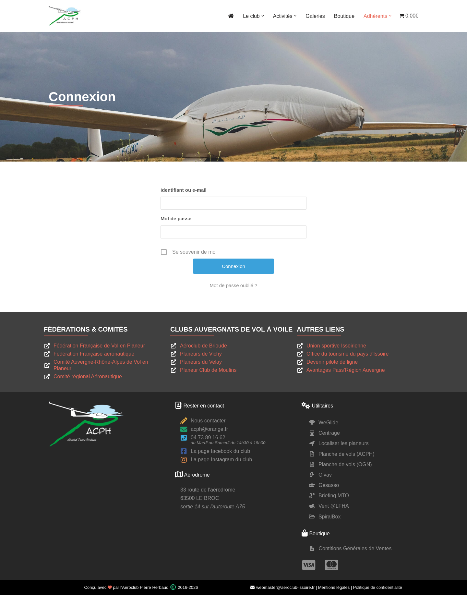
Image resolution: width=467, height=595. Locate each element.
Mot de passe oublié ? (233, 285)
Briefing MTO (333, 495)
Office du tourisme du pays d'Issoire (347, 354)
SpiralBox (329, 516)
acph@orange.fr (209, 429)
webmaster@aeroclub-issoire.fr (282, 587)
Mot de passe (176, 218)
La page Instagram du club (221, 459)
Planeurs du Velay (201, 362)
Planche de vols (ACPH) (346, 454)
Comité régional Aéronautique (88, 376)
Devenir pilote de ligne (332, 362)
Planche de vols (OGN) (345, 464)
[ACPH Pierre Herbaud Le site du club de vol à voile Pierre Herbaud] (65, 16)
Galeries (315, 16)
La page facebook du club (220, 451)
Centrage (329, 433)
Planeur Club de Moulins (208, 370)
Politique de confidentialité (377, 587)
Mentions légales (334, 587)
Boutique (344, 16)
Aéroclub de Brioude (203, 345)
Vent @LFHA (333, 506)
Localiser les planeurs (343, 443)
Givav (325, 475)
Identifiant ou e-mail (184, 190)
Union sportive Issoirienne (336, 345)
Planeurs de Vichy (201, 354)
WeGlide (328, 422)
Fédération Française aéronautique (94, 354)
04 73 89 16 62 (208, 437)
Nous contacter (208, 420)
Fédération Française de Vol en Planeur (99, 345)
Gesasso (328, 485)
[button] (262, 16)
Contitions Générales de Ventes (354, 548)
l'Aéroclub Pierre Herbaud (144, 587)
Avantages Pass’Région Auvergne (345, 370)
